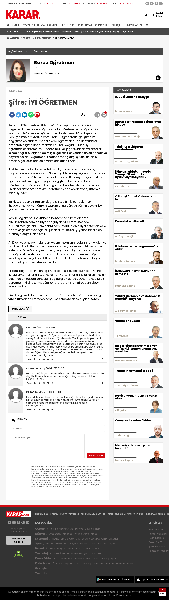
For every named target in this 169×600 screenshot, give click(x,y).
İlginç (95, 558)
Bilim (100, 553)
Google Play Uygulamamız (117, 579)
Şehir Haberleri (156, 546)
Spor (80, 25)
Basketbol (60, 543)
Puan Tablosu (156, 538)
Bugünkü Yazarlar (18, 51)
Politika (54, 528)
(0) (43, 359)
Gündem (62, 558)
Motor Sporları (99, 543)
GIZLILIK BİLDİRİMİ (116, 514)
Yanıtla (32, 359)
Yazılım (92, 553)
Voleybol (73, 543)
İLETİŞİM (54, 514)
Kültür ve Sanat (101, 563)
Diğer (112, 543)
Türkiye (79, 528)
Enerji (85, 538)
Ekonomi (52, 25)
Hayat (88, 25)
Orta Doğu (55, 533)
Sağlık (71, 548)
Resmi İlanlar (134, 25)
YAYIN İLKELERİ (76, 514)
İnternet (65, 553)
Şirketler (113, 538)
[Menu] (146, 25)
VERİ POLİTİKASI (135, 514)
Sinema (77, 558)
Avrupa (78, 533)
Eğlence (96, 548)
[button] (78, 115)
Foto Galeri (43, 563)
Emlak (64, 538)
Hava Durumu (156, 529)
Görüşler (117, 25)
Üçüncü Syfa (66, 528)
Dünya (41, 25)
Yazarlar (29, 25)
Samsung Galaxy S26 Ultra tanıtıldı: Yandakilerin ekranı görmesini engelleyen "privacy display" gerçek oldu (79, 31)
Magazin (61, 548)
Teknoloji (41, 553)
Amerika (67, 533)
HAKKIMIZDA (41, 514)
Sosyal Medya (79, 553)
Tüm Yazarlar (40, 51)
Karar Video (101, 25)
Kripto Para (67, 25)
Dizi (70, 558)
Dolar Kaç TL (155, 542)
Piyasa (55, 538)
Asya (86, 533)
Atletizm (84, 543)
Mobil (56, 553)
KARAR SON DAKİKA (18, 540)
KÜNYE (63, 514)
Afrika (94, 533)
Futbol (49, 543)
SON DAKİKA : (14, 31)
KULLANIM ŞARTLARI (95, 514)
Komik (86, 558)
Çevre (88, 528)
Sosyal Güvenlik (98, 538)
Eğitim (96, 528)
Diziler (51, 548)
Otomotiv (74, 538)
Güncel (16, 25)
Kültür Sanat (83, 548)
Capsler (68, 563)
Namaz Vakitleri (157, 533)
